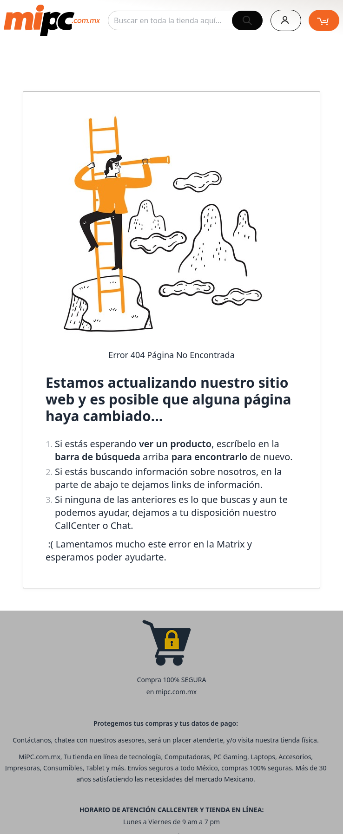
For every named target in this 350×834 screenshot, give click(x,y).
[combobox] (185, 20)
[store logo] (52, 20)
